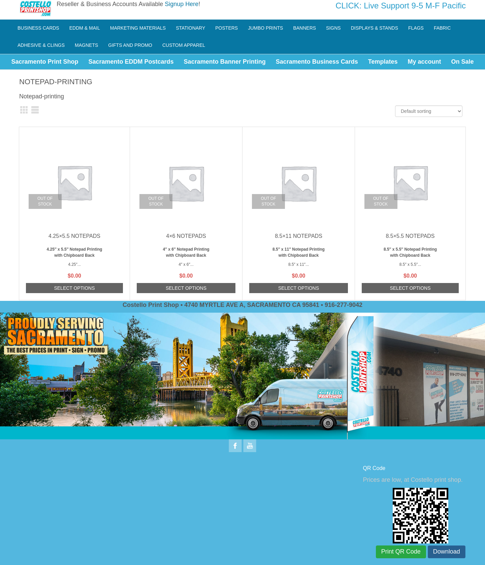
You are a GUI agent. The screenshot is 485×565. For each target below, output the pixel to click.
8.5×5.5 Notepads (410, 236)
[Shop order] (428, 111)
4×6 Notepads (186, 236)
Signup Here (181, 4)
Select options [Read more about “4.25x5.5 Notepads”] (74, 288)
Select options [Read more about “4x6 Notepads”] (186, 288)
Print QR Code (401, 551)
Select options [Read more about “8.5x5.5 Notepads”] (410, 288)
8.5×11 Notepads (298, 236)
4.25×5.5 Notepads (74, 236)
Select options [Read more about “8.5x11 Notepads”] (298, 288)
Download (446, 551)
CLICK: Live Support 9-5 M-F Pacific (400, 5)
